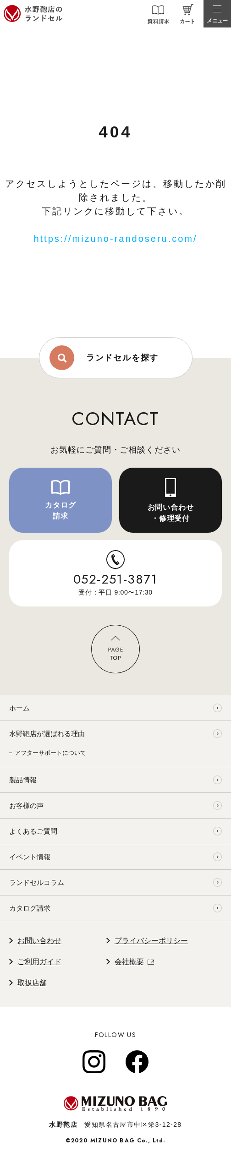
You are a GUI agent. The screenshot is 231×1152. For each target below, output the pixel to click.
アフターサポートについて (50, 752)
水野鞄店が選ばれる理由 (47, 733)
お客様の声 (26, 805)
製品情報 (23, 780)
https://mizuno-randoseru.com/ (115, 239)
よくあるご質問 (33, 831)
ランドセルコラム (36, 882)
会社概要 (129, 962)
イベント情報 (29, 857)
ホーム (19, 708)
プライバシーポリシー (151, 941)
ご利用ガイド (39, 962)
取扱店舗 (32, 983)
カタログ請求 (29, 908)
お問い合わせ (39, 941)
